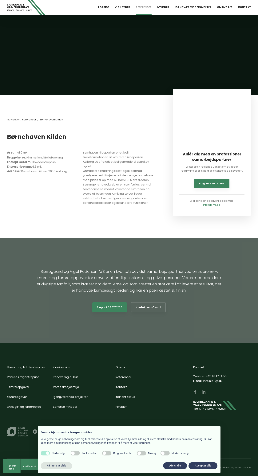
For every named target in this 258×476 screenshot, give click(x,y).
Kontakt (244, 7)
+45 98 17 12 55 (216, 376)
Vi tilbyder (122, 7)
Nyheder (163, 7)
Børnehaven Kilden (51, 119)
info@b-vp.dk (211, 205)
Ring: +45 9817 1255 (211, 183)
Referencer (144, 7)
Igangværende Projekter (193, 7)
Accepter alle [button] (203, 465)
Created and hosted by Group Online (228, 467)
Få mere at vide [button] (56, 465)
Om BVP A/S (224, 7)
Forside (103, 7)
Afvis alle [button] (175, 465)
